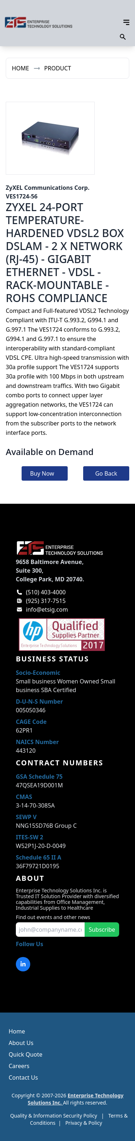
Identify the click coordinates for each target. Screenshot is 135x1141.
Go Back (106, 473)
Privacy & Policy (83, 1122)
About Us (21, 1043)
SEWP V (26, 817)
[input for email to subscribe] (50, 929)
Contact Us (23, 1077)
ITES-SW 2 (29, 837)
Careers (19, 1066)
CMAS (24, 797)
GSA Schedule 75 (39, 777)
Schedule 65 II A (38, 857)
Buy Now (42, 473)
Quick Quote (25, 1054)
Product (57, 68)
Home (20, 68)
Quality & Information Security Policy (53, 1115)
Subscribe (102, 930)
